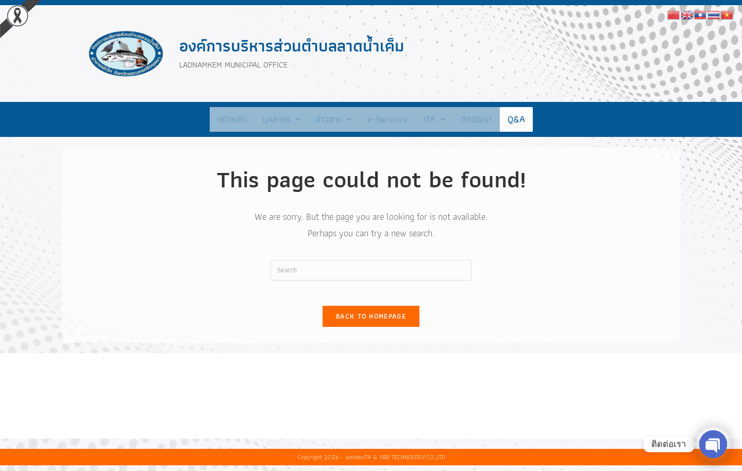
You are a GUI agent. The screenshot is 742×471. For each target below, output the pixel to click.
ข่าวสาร (333, 119)
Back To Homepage (371, 322)
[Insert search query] (371, 270)
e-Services (387, 119)
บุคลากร (281, 119)
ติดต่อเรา (476, 119)
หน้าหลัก (232, 119)
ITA (434, 119)
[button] (281, 119)
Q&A (516, 119)
